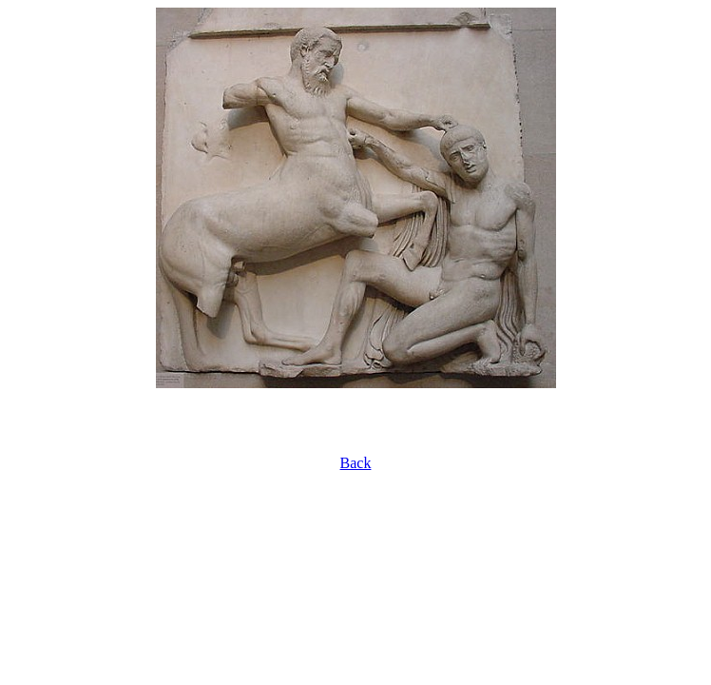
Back (356, 463)
